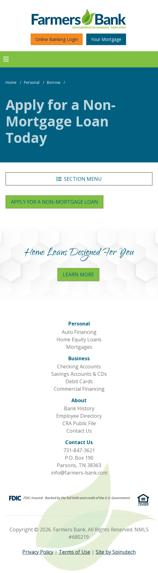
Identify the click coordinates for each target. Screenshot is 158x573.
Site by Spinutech (116, 551)
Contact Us (79, 430)
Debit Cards (79, 381)
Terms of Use (74, 551)
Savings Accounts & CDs (79, 374)
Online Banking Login (56, 39)
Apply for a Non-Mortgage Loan (57, 201)
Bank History (79, 408)
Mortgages (79, 346)
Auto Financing (79, 332)
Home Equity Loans (79, 339)
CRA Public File (79, 423)
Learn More (78, 274)
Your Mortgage (106, 39)
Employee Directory (79, 415)
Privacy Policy (37, 551)
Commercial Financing (79, 388)
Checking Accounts (79, 366)
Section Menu (79, 178)
